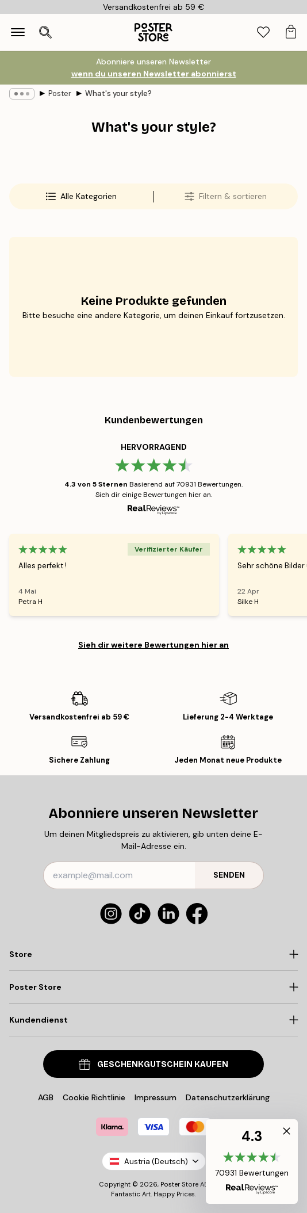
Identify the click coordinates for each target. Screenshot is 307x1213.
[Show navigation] (18, 32)
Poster (59, 93)
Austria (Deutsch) (153, 1161)
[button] (252, 1161)
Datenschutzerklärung (228, 1097)
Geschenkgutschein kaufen (153, 1064)
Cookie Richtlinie (94, 1097)
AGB (45, 1097)
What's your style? (118, 93)
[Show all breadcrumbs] (21, 94)
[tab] (263, 32)
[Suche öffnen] (45, 32)
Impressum (155, 1097)
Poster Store (179, 1184)
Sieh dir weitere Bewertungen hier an (153, 645)
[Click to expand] (153, 954)
